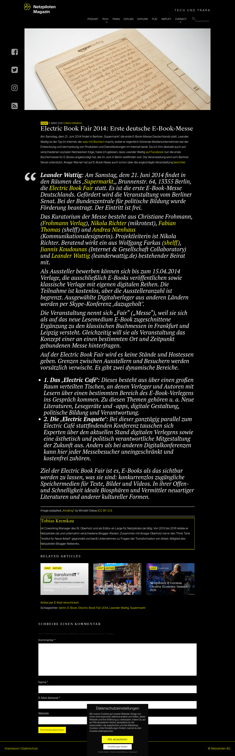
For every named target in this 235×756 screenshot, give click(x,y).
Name (43, 682)
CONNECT (181, 19)
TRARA (116, 19)
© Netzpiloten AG (219, 748)
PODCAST (92, 19)
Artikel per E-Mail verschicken (59, 602)
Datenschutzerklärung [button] (118, 752)
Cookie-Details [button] (103, 752)
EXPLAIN (128, 19)
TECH (105, 19)
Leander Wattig (70, 255)
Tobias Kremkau (72, 123)
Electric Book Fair (71, 188)
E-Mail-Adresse (49, 698)
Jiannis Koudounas (63, 249)
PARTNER (57, 568)
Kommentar (46, 640)
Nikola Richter (108, 223)
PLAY (154, 19)
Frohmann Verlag (64, 223)
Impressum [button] (133, 752)
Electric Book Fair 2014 (93, 608)
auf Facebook (155, 152)
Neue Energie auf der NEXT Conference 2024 (117, 588)
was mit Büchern (93, 141)
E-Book (72, 608)
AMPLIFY (166, 19)
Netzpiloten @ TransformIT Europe (63, 588)
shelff (171, 242)
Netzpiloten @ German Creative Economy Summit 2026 (169, 586)
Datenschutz (29, 748)
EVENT (44, 124)
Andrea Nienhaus (114, 229)
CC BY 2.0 (104, 510)
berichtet (179, 162)
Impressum (12, 748)
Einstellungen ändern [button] (117, 747)
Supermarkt (99, 181)
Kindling (68, 510)
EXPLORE (142, 19)
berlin (62, 608)
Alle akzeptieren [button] (117, 739)
